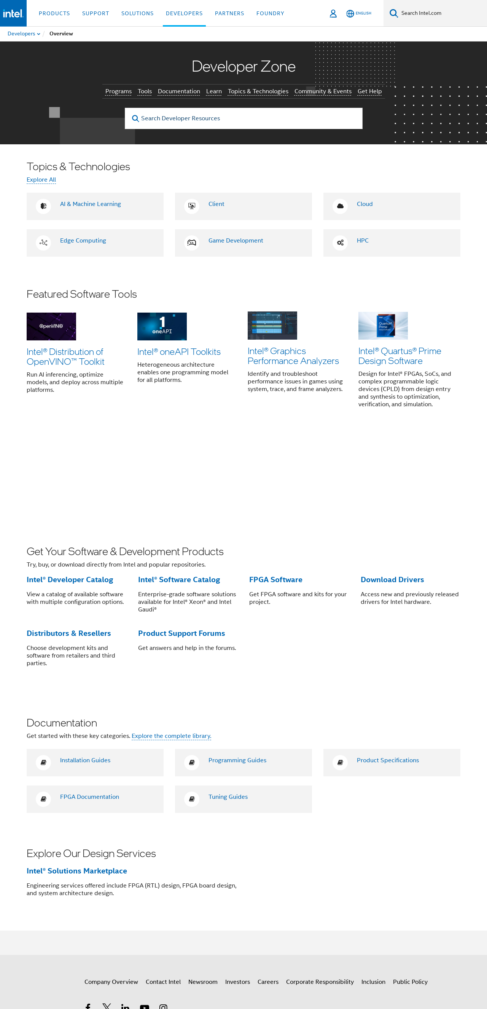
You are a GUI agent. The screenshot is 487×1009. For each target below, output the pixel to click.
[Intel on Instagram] (163, 918)
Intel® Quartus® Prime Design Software (399, 356)
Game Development (235, 240)
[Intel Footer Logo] (42, 936)
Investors (237, 890)
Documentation (179, 91)
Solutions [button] (137, 13)
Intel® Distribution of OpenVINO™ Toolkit (66, 356)
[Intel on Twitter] (106, 918)
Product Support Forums (181, 541)
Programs (118, 91)
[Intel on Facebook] (87, 918)
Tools (145, 91)
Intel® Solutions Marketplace (77, 779)
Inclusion (373, 890)
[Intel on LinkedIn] (125, 918)
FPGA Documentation (89, 706)
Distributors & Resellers (69, 541)
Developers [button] (184, 13)
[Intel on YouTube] (144, 918)
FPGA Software (275, 488)
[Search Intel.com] (442, 13)
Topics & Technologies (258, 91)
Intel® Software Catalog (179, 488)
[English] (358, 13)
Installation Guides (85, 669)
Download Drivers (392, 488)
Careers (268, 890)
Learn (214, 91)
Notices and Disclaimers (377, 971)
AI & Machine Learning (90, 204)
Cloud (365, 204)
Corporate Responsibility (320, 890)
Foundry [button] (270, 13)
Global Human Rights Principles (341, 976)
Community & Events (323, 91)
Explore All (41, 180)
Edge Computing (83, 240)
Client (216, 204)
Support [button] (95, 13)
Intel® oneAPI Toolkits (179, 351)
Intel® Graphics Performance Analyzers (293, 356)
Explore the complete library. (171, 644)
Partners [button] (229, 13)
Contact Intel (163, 890)
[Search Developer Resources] (244, 118)
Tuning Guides (228, 706)
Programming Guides (237, 669)
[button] (243, 353)
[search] (136, 118)
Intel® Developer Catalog (70, 488)
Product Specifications (388, 669)
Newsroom (203, 890)
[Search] (394, 13)
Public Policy (410, 890)
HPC (363, 240)
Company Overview (111, 890)
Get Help (370, 91)
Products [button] (54, 13)
